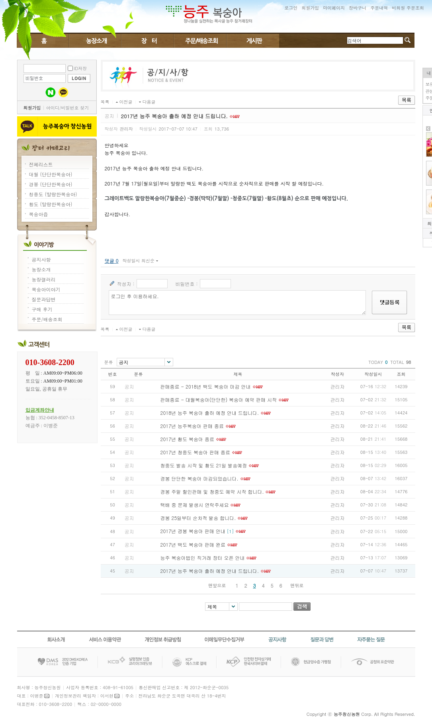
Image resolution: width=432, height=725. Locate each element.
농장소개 (41, 269)
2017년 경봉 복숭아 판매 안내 (193, 531)
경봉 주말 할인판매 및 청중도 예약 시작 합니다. (212, 491)
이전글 (126, 102)
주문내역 (379, 8)
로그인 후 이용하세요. (237, 302)
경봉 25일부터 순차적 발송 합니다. (198, 517)
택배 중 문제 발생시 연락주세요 (194, 504)
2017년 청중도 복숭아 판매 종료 (195, 452)
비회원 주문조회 (408, 8)
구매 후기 (42, 309)
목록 (105, 102)
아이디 (52, 108)
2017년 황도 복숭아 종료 (187, 439)
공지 (129, 386)
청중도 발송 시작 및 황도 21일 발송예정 (203, 465)
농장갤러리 (44, 279)
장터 (147, 40)
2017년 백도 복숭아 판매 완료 (193, 544)
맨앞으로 (217, 585)
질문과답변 (44, 299)
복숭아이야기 (95, 40)
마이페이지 (334, 8)
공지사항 (41, 259)
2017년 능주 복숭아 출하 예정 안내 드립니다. (209, 570)
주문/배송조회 (200, 40)
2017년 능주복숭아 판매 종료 (192, 425)
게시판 (252, 40)
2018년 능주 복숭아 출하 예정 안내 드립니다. (209, 412)
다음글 (149, 102)
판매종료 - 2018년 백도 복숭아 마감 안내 (205, 386)
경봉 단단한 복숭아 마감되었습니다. (199, 478)
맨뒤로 (296, 585)
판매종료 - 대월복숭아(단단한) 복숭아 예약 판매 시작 (218, 399)
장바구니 (357, 8)
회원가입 (310, 8)
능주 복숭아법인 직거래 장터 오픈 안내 (202, 557)
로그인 (290, 8)
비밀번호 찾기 (75, 108)
